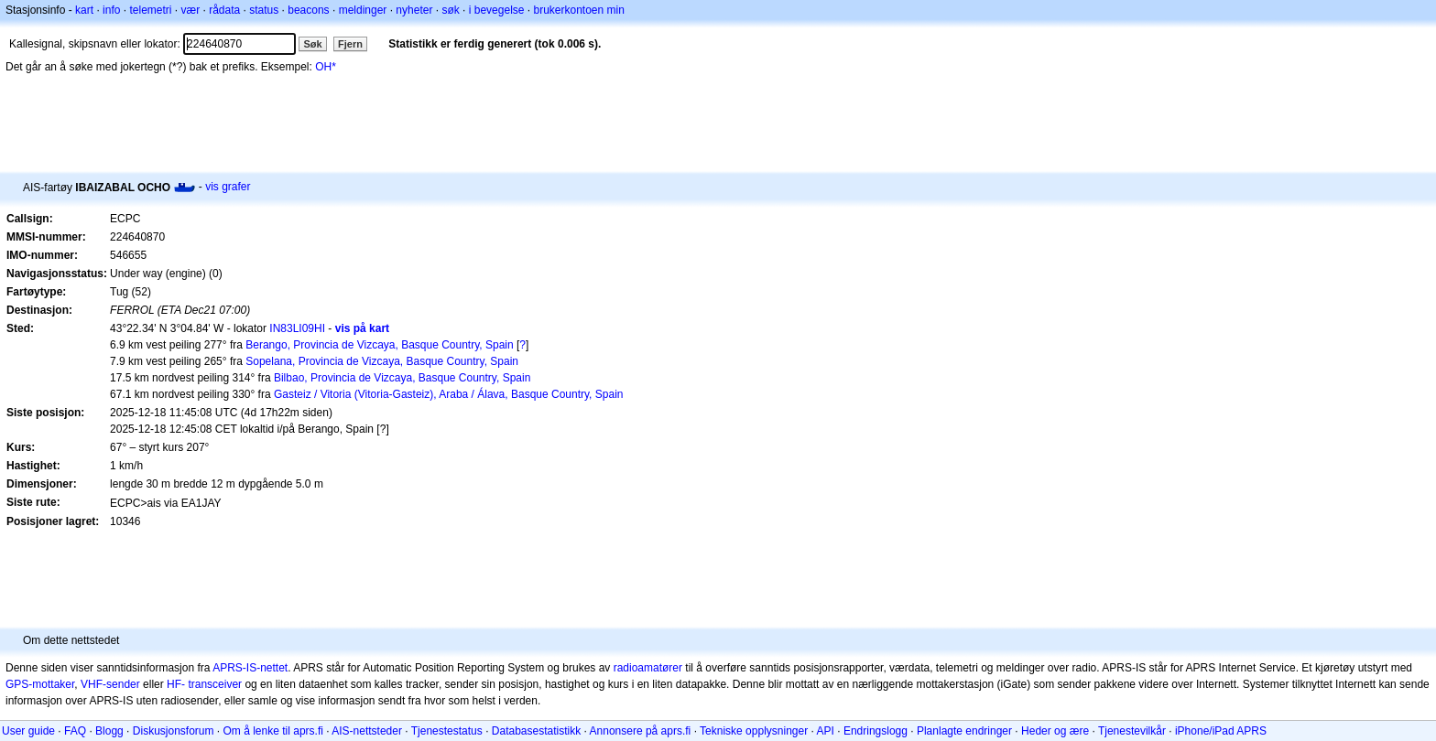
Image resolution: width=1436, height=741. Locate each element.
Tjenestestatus (447, 731)
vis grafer (227, 186)
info (111, 10)
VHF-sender (110, 684)
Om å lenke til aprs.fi (273, 731)
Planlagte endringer (964, 731)
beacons (308, 10)
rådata (224, 10)
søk (450, 10)
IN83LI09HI (297, 328)
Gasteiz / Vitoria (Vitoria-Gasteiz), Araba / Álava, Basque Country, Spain (449, 394)
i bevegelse (497, 10)
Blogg (109, 731)
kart (84, 10)
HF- (176, 684)
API (825, 731)
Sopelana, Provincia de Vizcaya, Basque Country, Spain (381, 361)
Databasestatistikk (536, 731)
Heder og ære (1055, 731)
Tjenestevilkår (1132, 731)
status (263, 10)
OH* (325, 66)
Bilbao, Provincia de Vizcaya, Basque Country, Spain (402, 377)
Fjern (350, 43)
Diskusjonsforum (173, 731)
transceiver (215, 684)
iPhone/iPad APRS (1221, 731)
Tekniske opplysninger (754, 731)
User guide (28, 731)
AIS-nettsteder (367, 731)
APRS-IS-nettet (250, 667)
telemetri (150, 10)
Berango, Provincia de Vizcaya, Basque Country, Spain (379, 344)
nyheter (414, 10)
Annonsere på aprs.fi (640, 731)
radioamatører (648, 667)
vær (190, 10)
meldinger (363, 10)
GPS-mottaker (39, 684)
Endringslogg (875, 731)
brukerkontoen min (579, 10)
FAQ (75, 731)
